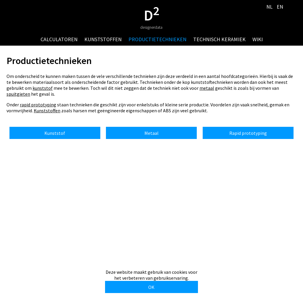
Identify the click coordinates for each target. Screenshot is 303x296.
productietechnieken (157, 39)
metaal (206, 88)
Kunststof (54, 133)
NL (269, 6)
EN (280, 6)
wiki (257, 39)
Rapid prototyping (248, 133)
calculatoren (59, 39)
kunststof (43, 88)
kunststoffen (103, 39)
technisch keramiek (219, 39)
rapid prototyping (38, 105)
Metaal (151, 133)
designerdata (151, 27)
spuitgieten (18, 94)
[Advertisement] (151, 220)
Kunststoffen (47, 110)
